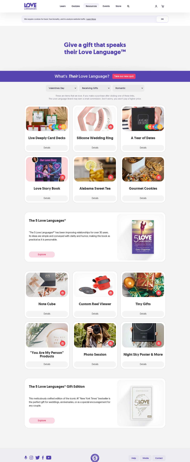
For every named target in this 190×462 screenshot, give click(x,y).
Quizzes (76, 6)
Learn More (91, 19)
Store (118, 6)
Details (47, 148)
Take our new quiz (124, 76)
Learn (63, 6)
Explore (42, 254)
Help (134, 458)
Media (146, 458)
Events (106, 6)
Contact (159, 458)
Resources (91, 6)
